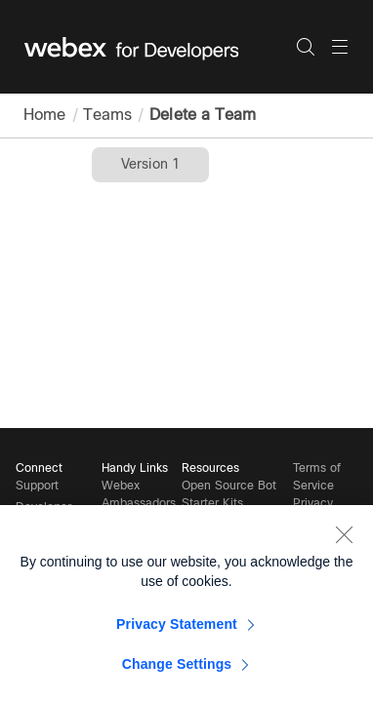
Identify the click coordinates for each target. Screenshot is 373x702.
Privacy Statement (176, 631)
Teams (105, 114)
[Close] (343, 541)
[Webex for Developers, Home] (160, 46)
